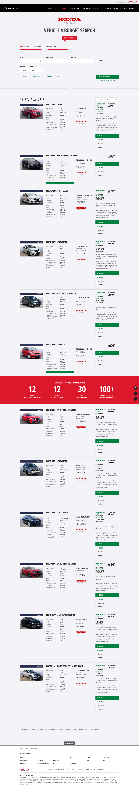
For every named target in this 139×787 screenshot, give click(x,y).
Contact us (49, 769)
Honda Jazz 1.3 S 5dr (54, 104)
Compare (99, 147)
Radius (31, 66)
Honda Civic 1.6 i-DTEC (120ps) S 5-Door (61, 156)
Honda (105, 760)
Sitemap (93, 769)
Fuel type (73, 57)
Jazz (54, 757)
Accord (88, 757)
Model (22, 57)
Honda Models (86, 8)
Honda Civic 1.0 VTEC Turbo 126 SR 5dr (61, 410)
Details (100, 136)
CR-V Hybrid (56, 760)
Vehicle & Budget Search (61, 8)
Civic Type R (40, 760)
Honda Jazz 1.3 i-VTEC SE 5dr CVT (58, 512)
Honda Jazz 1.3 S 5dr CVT (55, 345)
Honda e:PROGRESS (129, 8)
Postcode (22, 66)
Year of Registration (51, 46)
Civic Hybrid (106, 757)
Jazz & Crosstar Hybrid (43, 763)
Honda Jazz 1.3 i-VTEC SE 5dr (57, 191)
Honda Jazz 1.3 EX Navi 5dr (56, 242)
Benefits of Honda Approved (113, 8)
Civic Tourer (23, 760)
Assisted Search (74, 8)
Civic (21, 757)
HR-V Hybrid (23, 763)
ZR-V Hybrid (73, 763)
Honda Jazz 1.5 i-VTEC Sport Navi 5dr (60, 615)
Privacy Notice (70, 769)
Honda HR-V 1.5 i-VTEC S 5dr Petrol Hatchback (64, 666)
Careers (87, 769)
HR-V (71, 757)
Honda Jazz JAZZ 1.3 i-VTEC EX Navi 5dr (61, 293)
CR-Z (71, 760)
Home (50, 8)
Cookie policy (79, 769)
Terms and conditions (59, 769)
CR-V (38, 757)
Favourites (99, 143)
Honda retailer (100, 769)
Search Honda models (69, 38)
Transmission (49, 57)
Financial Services (98, 8)
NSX (54, 763)
